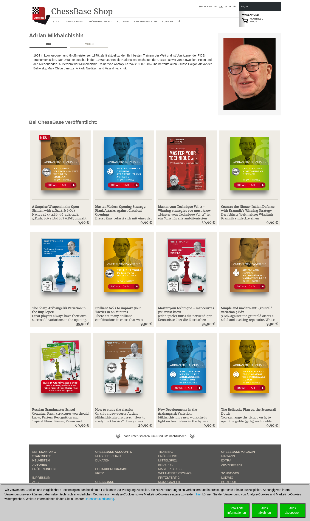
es (226, 6)
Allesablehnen (264, 510)
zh (234, 6)
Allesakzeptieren (292, 510)
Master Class (169, 469)
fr (230, 6)
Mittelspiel (167, 460)
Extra (226, 460)
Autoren (123, 21)
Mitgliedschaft (108, 456)
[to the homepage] (39, 12)
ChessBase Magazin (238, 452)
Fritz (99, 473)
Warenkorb (250, 14)
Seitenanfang (44, 452)
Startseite (41, 456)
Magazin (228, 456)
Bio (48, 44)
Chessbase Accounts (113, 452)
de (221, 6)
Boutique (229, 482)
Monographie (169, 482)
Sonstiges (230, 473)
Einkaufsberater (145, 21)
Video (89, 44)
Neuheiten (41, 460)
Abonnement (232, 464)
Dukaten (102, 460)
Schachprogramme (112, 469)
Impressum (41, 477)
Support (167, 21)
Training (165, 452)
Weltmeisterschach (175, 473)
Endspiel (165, 464)
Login (244, 6)
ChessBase (104, 482)
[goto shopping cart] (245, 20)
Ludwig (227, 477)
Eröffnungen (44, 469)
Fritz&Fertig (169, 477)
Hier (199, 494)
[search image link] (179, 23)
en (215, 6)
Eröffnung (167, 456)
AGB (35, 482)
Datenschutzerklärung (99, 499)
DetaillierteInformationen (236, 510)
